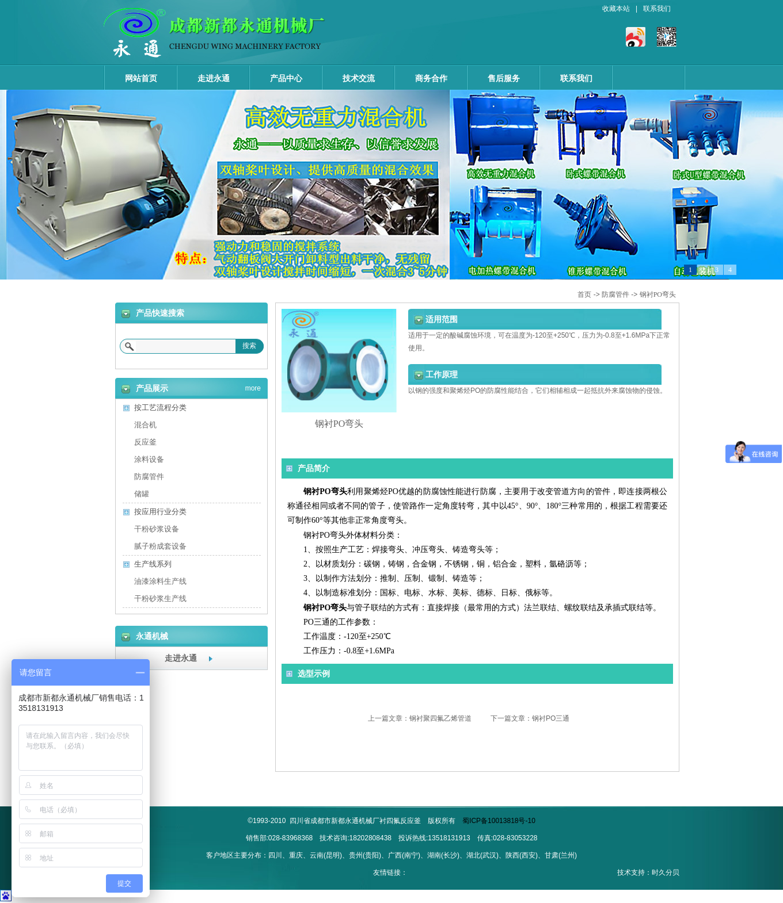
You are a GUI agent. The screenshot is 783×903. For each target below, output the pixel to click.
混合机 (145, 424)
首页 (584, 294)
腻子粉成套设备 (160, 546)
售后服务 (504, 78)
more (253, 386)
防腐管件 (615, 294)
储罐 (141, 493)
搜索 (249, 346)
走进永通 (213, 78)
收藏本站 (616, 9)
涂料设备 (149, 459)
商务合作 (431, 78)
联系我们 (657, 9)
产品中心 (286, 78)
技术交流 (359, 78)
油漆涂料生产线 (160, 581)
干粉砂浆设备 (156, 529)
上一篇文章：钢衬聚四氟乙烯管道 (420, 718)
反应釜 (145, 442)
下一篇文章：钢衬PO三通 (530, 718)
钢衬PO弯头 (658, 294)
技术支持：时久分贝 (648, 872)
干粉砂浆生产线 (160, 598)
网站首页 (141, 78)
